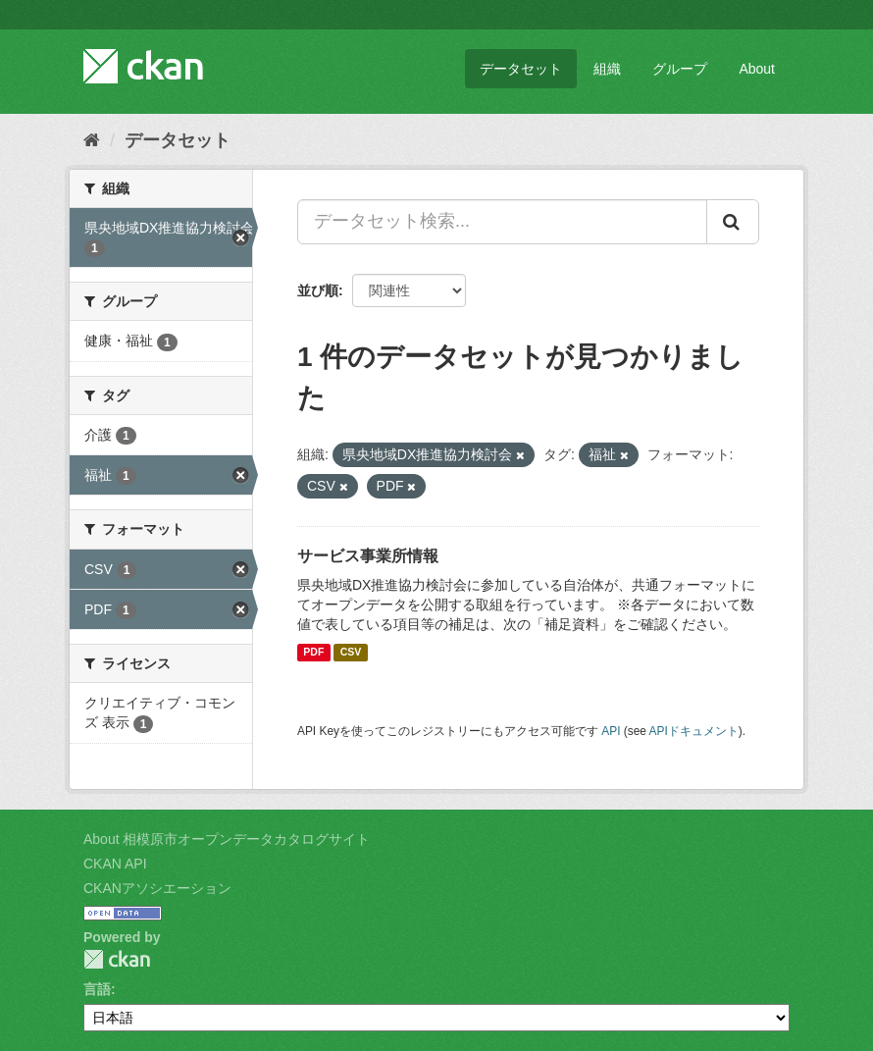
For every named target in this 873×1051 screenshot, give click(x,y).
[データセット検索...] (502, 221)
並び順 (317, 290)
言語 (97, 989)
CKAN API (115, 863)
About (757, 69)
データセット (521, 69)
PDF (313, 652)
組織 (607, 69)
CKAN (116, 959)
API (610, 731)
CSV (351, 652)
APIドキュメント (694, 731)
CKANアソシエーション (157, 888)
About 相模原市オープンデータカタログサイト (226, 839)
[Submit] (732, 221)
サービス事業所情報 (367, 556)
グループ (679, 69)
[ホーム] (91, 140)
